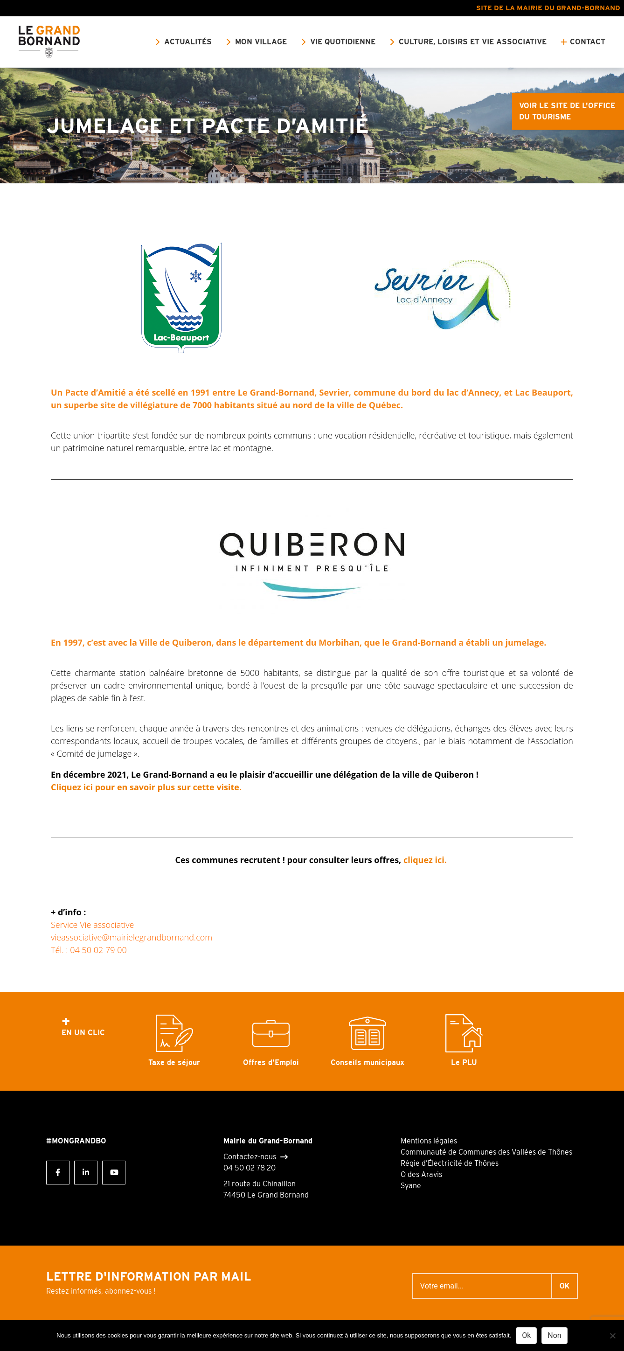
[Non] (612, 1335)
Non (554, 1335)
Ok (526, 1335)
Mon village (261, 41)
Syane (411, 1185)
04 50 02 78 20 (249, 1167)
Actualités (188, 41)
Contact (587, 41)
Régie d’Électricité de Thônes (450, 1163)
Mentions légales (429, 1140)
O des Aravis (421, 1174)
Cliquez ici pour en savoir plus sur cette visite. (147, 787)
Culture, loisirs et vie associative (473, 41)
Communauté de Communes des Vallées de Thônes (486, 1152)
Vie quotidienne (342, 41)
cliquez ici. (426, 859)
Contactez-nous (249, 1157)
